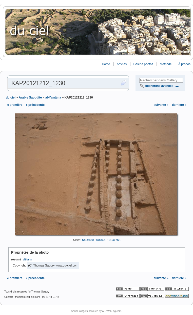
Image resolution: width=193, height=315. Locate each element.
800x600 (100, 240)
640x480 (88, 240)
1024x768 (114, 240)
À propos (184, 64)
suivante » (161, 105)
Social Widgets (79, 311)
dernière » (179, 105)
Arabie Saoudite (30, 97)
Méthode (166, 64)
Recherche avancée (159, 86)
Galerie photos (143, 64)
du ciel (10, 97)
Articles (122, 64)
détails (27, 259)
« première (15, 105)
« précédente (35, 105)
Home (106, 64)
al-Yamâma (53, 97)
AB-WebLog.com (111, 311)
